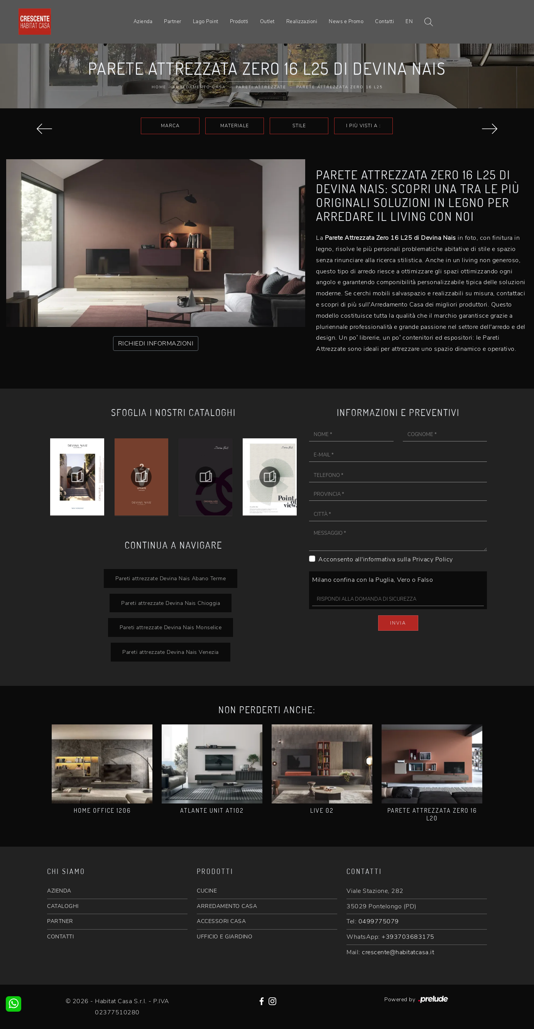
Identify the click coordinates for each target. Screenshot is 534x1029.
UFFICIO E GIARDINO (224, 936)
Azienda (143, 21)
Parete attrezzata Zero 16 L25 (339, 87)
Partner (172, 21)
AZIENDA (59, 890)
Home (159, 87)
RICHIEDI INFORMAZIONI (156, 343)
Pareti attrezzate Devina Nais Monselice (171, 627)
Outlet (267, 21)
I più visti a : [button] (363, 126)
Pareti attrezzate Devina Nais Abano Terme (170, 578)
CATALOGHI (63, 906)
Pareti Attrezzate (261, 87)
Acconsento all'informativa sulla (385, 559)
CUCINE (207, 890)
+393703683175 (408, 937)
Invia (398, 623)
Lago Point (205, 21)
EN (409, 21)
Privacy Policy (432, 559)
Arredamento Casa (199, 87)
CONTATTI (60, 936)
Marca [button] (170, 126)
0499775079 (378, 921)
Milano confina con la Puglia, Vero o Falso (372, 580)
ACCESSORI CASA (221, 921)
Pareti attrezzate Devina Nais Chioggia (170, 603)
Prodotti (239, 21)
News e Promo (346, 21)
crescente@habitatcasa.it (398, 952)
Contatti (384, 21)
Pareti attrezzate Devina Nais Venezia (170, 652)
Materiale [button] (234, 126)
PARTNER (60, 921)
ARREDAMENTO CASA (227, 906)
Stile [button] (299, 126)
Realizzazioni (302, 21)
